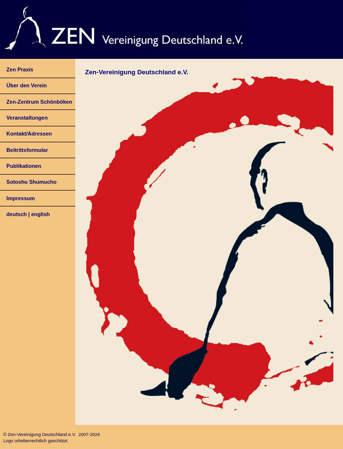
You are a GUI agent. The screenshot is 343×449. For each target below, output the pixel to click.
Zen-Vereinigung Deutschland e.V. (136, 72)
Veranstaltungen (27, 118)
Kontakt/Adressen (29, 133)
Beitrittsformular (27, 150)
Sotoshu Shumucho (31, 182)
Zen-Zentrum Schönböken (39, 102)
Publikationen (23, 166)
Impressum (20, 198)
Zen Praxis (19, 69)
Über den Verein (26, 85)
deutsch (16, 214)
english (40, 214)
